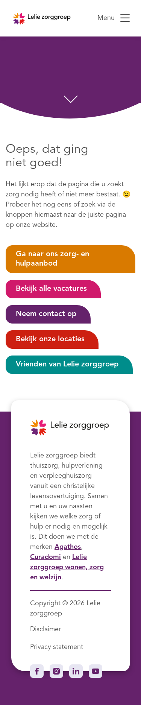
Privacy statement (56, 647)
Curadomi (45, 557)
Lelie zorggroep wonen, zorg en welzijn (67, 567)
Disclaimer (45, 629)
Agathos (68, 547)
